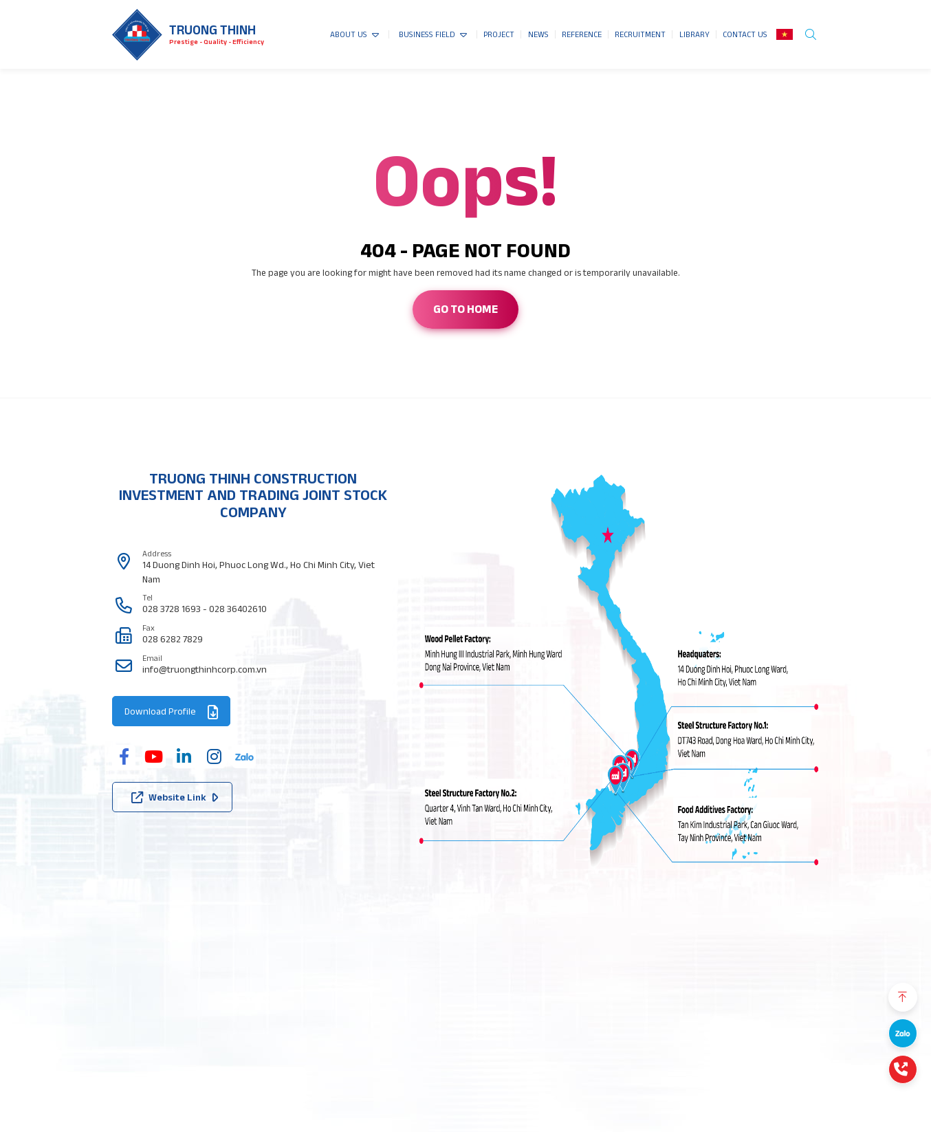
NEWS (538, 34)
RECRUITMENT (640, 34)
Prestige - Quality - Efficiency (216, 41)
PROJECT (498, 34)
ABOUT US (348, 34)
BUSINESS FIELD (427, 34)
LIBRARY (694, 34)
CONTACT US (745, 34)
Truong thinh (212, 30)
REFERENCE (582, 34)
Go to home (465, 309)
